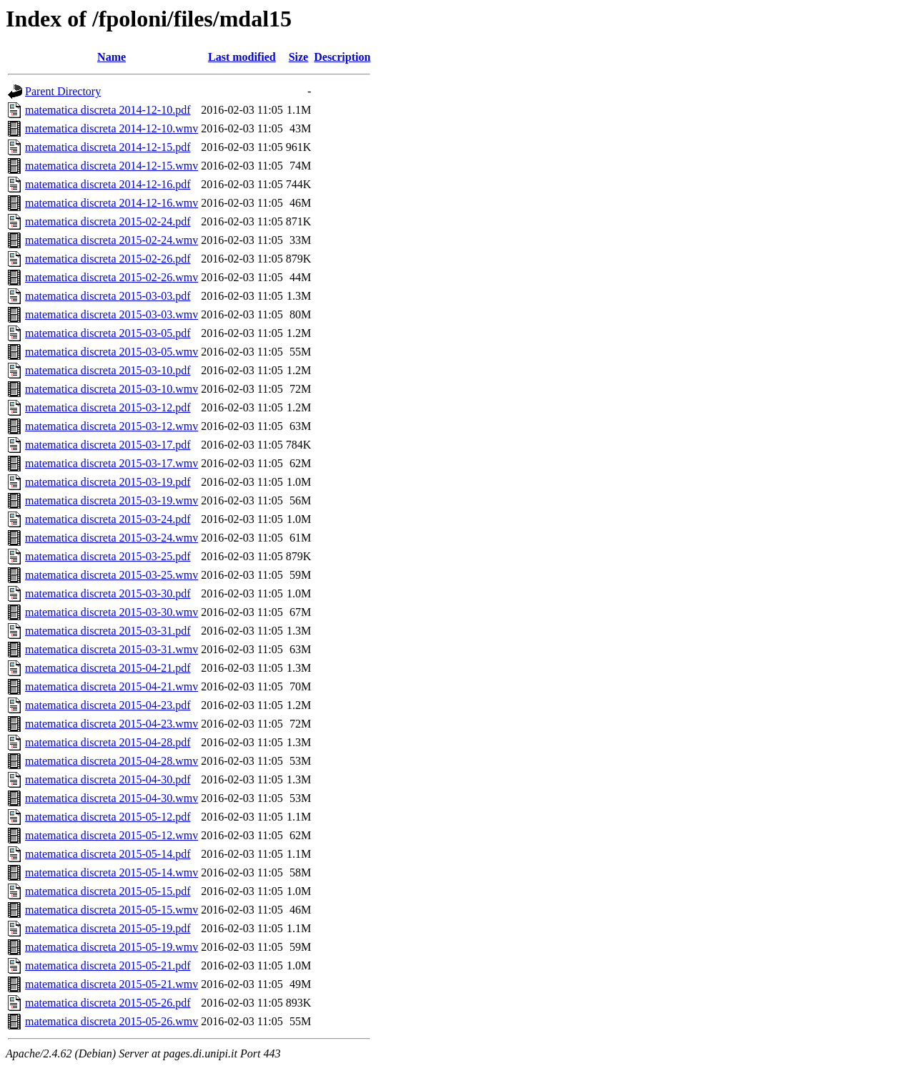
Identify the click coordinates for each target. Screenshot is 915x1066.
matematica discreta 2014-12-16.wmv (111, 203)
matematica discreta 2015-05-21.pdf (107, 965)
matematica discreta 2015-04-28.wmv (111, 761)
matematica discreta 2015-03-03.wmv (111, 314)
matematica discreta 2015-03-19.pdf (107, 482)
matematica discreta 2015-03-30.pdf (107, 593)
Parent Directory (63, 91)
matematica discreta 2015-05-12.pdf (107, 817)
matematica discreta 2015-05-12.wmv (111, 835)
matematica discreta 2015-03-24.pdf (107, 519)
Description (342, 57)
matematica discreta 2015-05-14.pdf (107, 854)
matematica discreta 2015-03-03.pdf (107, 296)
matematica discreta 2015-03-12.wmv (111, 426)
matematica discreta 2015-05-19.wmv (111, 947)
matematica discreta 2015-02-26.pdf (107, 259)
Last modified (242, 57)
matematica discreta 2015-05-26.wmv (111, 1021)
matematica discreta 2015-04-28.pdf (107, 742)
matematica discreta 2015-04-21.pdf (107, 668)
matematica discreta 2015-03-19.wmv (111, 500)
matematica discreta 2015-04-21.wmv (111, 686)
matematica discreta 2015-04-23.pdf (107, 705)
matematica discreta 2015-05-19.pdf (107, 928)
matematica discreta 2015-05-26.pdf (107, 1003)
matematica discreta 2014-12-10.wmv (111, 128)
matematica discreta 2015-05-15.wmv (111, 910)
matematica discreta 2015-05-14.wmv (111, 872)
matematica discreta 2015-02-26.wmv (111, 277)
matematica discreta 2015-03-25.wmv (111, 575)
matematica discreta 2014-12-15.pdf (107, 147)
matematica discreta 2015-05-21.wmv (111, 984)
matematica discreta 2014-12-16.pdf (107, 184)
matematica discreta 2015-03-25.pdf (107, 556)
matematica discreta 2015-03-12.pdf (107, 407)
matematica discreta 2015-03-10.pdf (107, 370)
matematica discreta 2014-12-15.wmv (111, 166)
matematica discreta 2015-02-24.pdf (107, 221)
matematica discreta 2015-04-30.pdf (107, 779)
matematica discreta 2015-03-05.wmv (111, 352)
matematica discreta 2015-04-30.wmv (111, 798)
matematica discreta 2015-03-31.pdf (107, 631)
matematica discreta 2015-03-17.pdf (107, 445)
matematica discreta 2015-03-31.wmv (111, 649)
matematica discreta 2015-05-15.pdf (107, 891)
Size (299, 57)
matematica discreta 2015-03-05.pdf (107, 333)
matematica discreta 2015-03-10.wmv (111, 389)
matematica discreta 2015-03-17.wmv (111, 463)
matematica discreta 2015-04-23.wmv (111, 724)
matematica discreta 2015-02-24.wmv (111, 240)
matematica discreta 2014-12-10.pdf (107, 110)
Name (111, 57)
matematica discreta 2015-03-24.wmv (111, 538)
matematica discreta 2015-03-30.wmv (111, 612)
